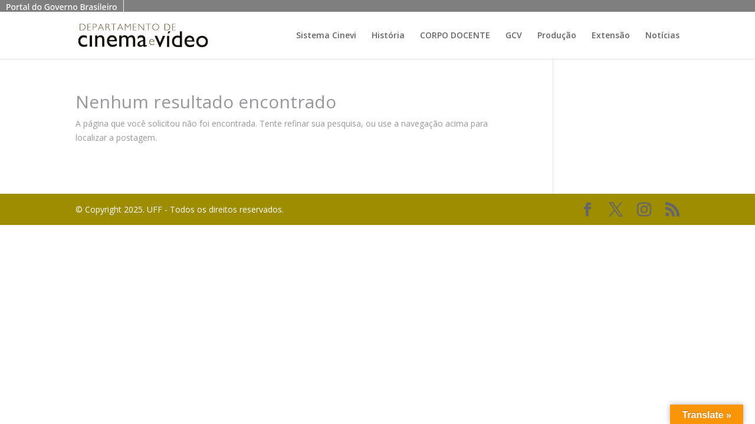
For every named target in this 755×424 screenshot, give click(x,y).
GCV (513, 36)
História (388, 36)
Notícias (662, 36)
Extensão (611, 36)
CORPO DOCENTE (455, 36)
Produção (556, 36)
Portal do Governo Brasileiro (61, 6)
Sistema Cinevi (326, 36)
